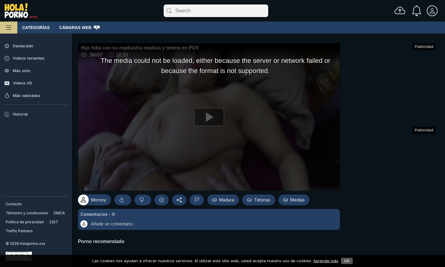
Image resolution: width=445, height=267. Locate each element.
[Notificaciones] (416, 10)
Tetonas (262, 197)
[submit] (169, 10)
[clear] (267, 10)
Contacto (14, 204)
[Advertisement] (390, 82)
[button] (211, 217)
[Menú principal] (8, 28)
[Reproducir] (211, 116)
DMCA (59, 213)
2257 (54, 222)
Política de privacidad (25, 222)
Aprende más (325, 260)
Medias (298, 197)
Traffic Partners (19, 231)
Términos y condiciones (27, 213)
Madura (227, 197)
